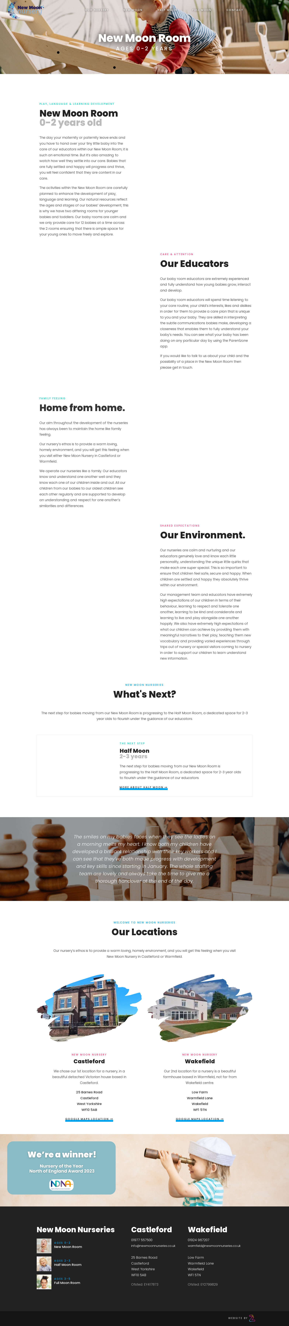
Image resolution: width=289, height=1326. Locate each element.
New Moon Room (68, 1246)
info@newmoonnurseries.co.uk (153, 1246)
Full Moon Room (67, 1282)
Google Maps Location (89, 1119)
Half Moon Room (67, 1264)
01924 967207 (198, 1240)
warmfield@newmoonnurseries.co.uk (214, 1246)
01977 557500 (141, 1240)
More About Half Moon (144, 787)
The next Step (132, 743)
